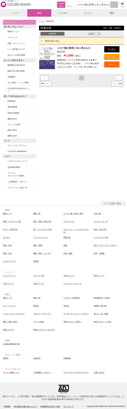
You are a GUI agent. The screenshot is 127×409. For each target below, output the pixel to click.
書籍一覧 (36, 213)
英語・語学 (7, 245)
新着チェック (13, 31)
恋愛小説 (67, 237)
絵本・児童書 (99, 253)
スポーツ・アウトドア (42, 314)
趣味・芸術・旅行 (10, 322)
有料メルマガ (8, 330)
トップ (15, 13)
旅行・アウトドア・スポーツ (105, 245)
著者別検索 (12, 107)
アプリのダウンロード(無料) (15, 174)
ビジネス (63, 13)
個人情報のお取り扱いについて (25, 406)
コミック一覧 (38, 276)
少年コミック (68, 276)
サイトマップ (68, 406)
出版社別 (36, 358)
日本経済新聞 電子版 (11, 344)
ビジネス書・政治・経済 (73, 213)
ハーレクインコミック (72, 283)
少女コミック (8, 283)
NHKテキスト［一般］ (103, 322)
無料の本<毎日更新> (16, 71)
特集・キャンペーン (16, 43)
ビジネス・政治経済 (71, 298)
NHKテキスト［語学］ (72, 322)
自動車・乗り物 (100, 306)
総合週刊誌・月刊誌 (102, 298)
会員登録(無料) (14, 167)
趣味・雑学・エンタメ (42, 253)
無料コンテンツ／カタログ (44, 330)
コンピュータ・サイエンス (14, 314)
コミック (88, 13)
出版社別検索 (13, 113)
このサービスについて (17, 161)
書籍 (39, 13)
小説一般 (97, 213)
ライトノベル (68, 221)
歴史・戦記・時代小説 (42, 221)
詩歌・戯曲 (67, 253)
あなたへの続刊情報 (16, 55)
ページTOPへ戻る (112, 203)
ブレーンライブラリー (17, 145)
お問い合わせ (99, 372)
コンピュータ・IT (101, 221)
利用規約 (7, 406)
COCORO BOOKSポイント (18, 89)
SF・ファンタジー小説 (42, 229)
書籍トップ (7, 213)
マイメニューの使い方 (17, 187)
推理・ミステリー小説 (12, 221)
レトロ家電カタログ (16, 49)
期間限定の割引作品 (16, 65)
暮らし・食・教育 (101, 314)
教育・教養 (37, 245)
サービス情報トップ (11, 372)
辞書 (65, 245)
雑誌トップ (7, 298)
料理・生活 (7, 253)
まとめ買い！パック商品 (18, 82)
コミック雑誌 (38, 322)
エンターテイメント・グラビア (76, 314)
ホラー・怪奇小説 (10, 229)
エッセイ (6, 237)
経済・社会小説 (100, 229)
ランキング (12, 37)
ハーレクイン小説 (101, 237)
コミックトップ (9, 276)
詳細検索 (11, 101)
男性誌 (36, 306)
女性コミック (38, 283)
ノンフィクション (40, 237)
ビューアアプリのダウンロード (76, 372)
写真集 (36, 261)
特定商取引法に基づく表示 (50, 406)
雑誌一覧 (36, 298)
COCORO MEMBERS (17, 151)
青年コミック (99, 276)
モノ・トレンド (9, 306)
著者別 (5, 358)
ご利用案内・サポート (17, 182)
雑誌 (112, 13)
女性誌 (66, 306)
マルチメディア (9, 261)
